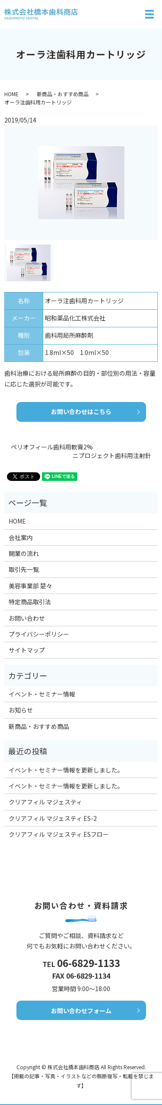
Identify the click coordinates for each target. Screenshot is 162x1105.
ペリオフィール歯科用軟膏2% (52, 447)
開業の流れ (24, 553)
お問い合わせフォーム (81, 1017)
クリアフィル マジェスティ (45, 801)
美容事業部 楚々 (30, 585)
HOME (11, 93)
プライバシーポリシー (39, 634)
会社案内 (21, 537)
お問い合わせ (27, 618)
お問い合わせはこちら (81, 411)
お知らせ (21, 710)
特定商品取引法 (30, 601)
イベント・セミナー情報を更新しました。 (66, 770)
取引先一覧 (24, 569)
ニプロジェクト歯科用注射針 (112, 456)
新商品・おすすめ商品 (63, 93)
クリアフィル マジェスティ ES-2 (53, 818)
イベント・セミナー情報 (42, 694)
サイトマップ (27, 650)
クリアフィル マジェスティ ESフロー (59, 834)
